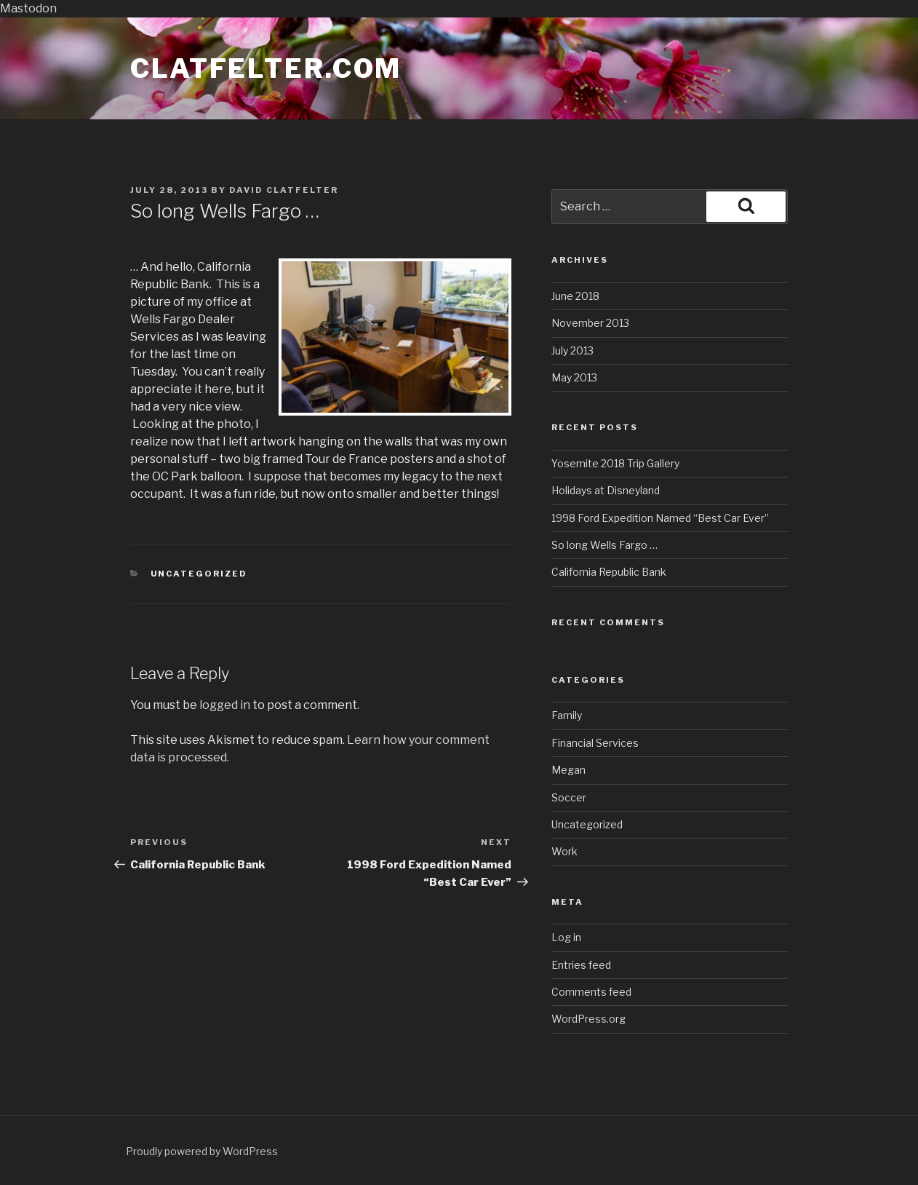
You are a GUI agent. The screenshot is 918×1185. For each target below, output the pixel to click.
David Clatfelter (283, 190)
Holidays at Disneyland (605, 490)
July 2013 (572, 350)
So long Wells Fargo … (604, 545)
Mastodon (28, 8)
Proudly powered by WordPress (202, 1151)
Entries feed (581, 965)
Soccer (568, 797)
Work (564, 851)
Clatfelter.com (266, 68)
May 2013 (574, 377)
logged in (224, 705)
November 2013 (590, 323)
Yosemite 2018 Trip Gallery (615, 463)
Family (566, 715)
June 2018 (575, 296)
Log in (566, 937)
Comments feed (591, 992)
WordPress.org (588, 1018)
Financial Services (595, 743)
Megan (568, 770)
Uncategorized (199, 573)
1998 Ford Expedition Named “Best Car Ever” (660, 518)
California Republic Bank (608, 572)
